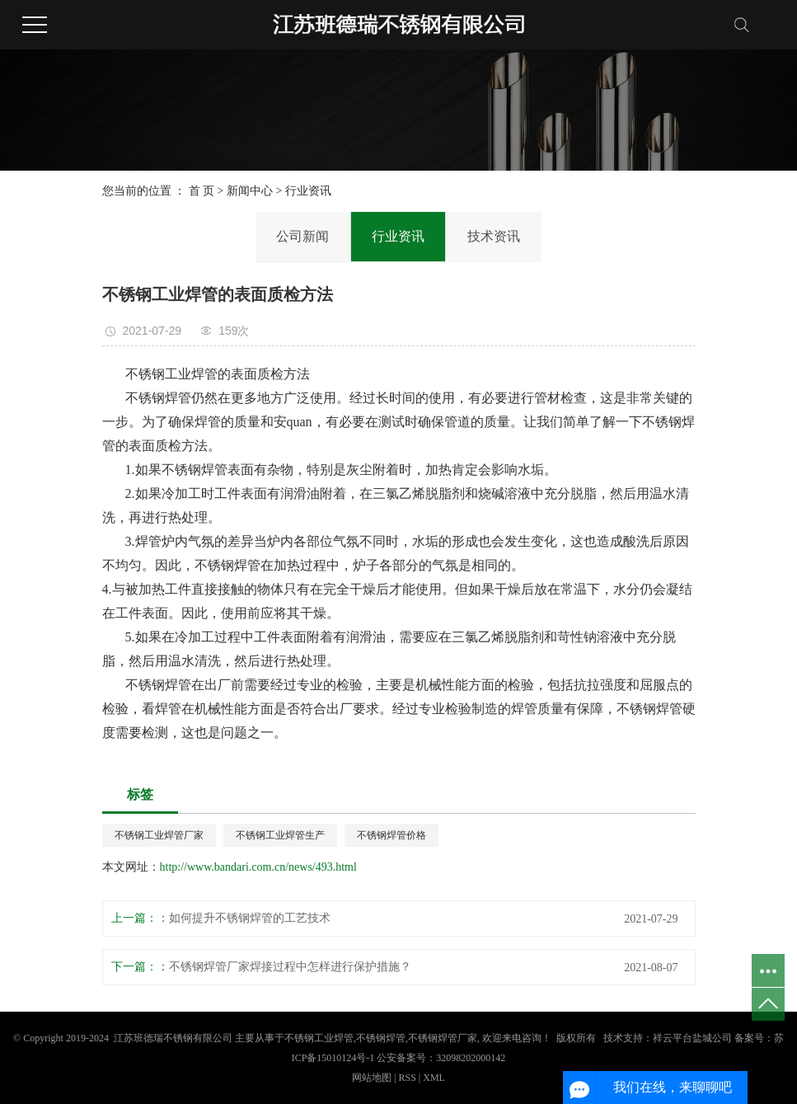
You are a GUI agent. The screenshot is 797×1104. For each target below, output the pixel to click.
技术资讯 (493, 236)
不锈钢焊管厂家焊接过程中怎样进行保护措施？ (290, 967)
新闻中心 (250, 191)
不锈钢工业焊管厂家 (159, 835)
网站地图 (373, 1077)
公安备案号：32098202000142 (441, 1058)
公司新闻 (302, 236)
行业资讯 (308, 191)
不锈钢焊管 (381, 1038)
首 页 (202, 191)
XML (434, 1077)
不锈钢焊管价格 (391, 835)
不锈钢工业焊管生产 (280, 835)
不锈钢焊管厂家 (442, 1038)
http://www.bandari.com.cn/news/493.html (258, 867)
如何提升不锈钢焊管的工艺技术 (250, 918)
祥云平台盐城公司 (692, 1038)
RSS (406, 1077)
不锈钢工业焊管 (319, 1038)
